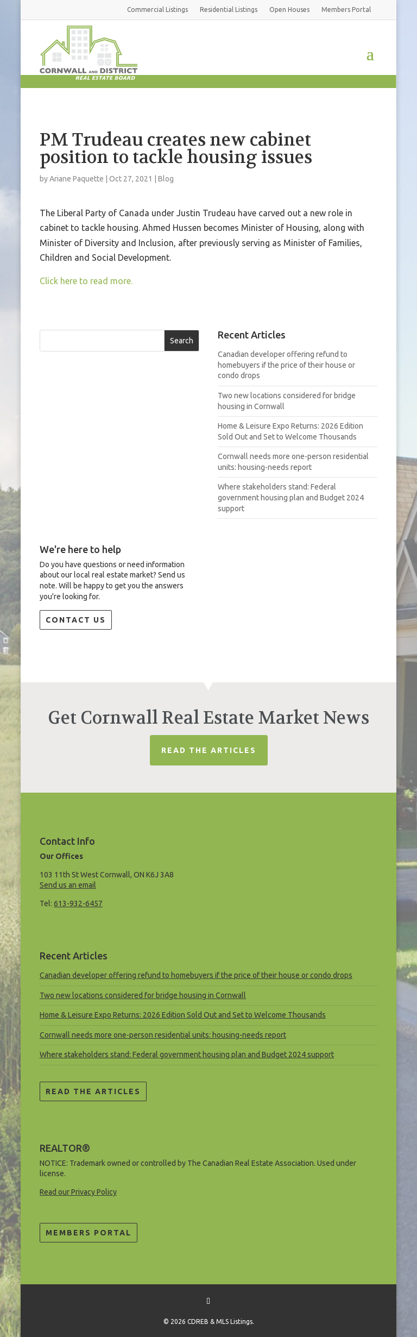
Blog (166, 178)
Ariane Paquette (76, 178)
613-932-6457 (78, 903)
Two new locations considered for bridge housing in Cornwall (143, 995)
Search (181, 340)
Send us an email (68, 885)
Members (346, 9)
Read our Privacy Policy (78, 1192)
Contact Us (76, 620)
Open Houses (289, 9)
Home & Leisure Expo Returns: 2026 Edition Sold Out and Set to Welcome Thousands (183, 1014)
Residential (228, 9)
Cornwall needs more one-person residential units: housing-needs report (163, 1035)
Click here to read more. (86, 281)
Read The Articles (208, 750)
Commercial (157, 9)
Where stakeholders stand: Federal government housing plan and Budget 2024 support (291, 497)
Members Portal (88, 1232)
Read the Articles (93, 1091)
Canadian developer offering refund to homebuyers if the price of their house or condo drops (286, 365)
